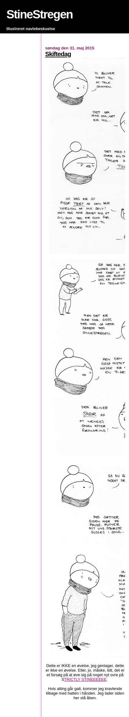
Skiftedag (58, 53)
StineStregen (39, 14)
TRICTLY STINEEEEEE (85, 679)
